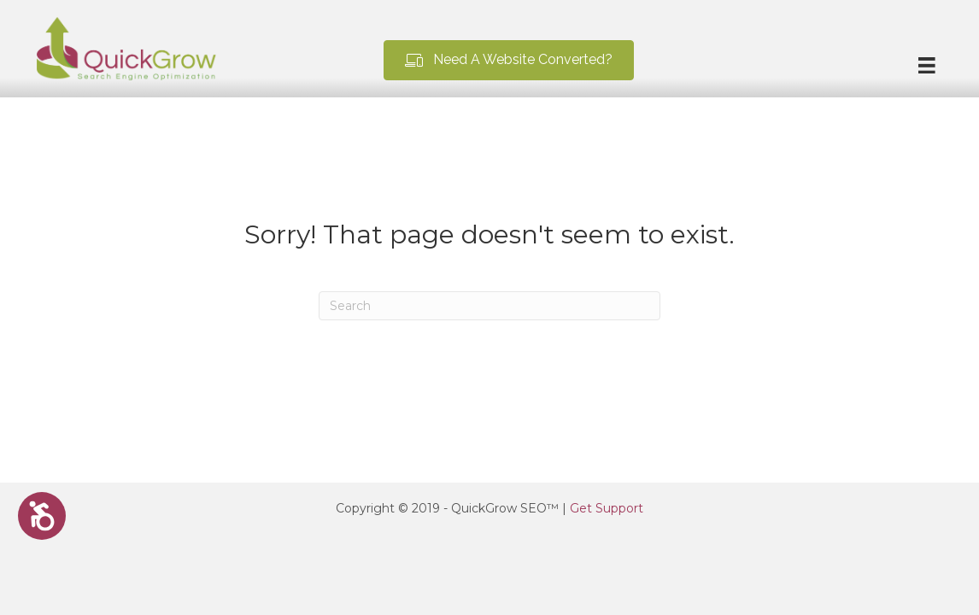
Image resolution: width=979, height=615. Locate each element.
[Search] (489, 305)
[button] (509, 60)
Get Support (606, 508)
